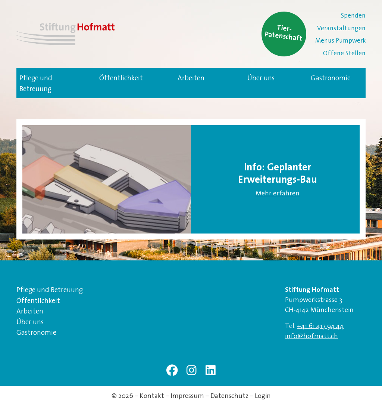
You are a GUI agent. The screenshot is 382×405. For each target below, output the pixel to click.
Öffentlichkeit (121, 77)
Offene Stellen (344, 53)
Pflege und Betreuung (35, 83)
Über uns (261, 77)
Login (263, 395)
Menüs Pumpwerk (340, 40)
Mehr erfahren (278, 193)
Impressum (187, 395)
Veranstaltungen (341, 28)
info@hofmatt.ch (311, 335)
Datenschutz (229, 395)
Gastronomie (331, 77)
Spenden (353, 15)
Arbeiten (191, 77)
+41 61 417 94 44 (320, 325)
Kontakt (152, 395)
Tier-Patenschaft (283, 32)
